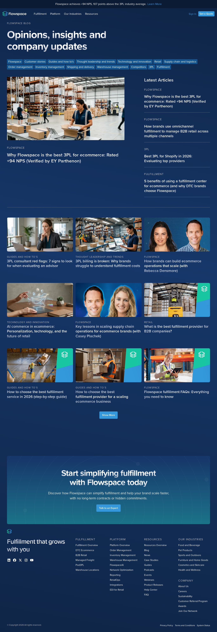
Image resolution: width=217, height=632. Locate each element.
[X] (20, 560)
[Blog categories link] (15, 61)
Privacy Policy (166, 625)
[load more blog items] (108, 415)
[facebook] (15, 560)
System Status (203, 625)
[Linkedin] (9, 560)
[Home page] (15, 13)
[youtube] (32, 560)
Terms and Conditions (185, 625)
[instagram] (26, 560)
